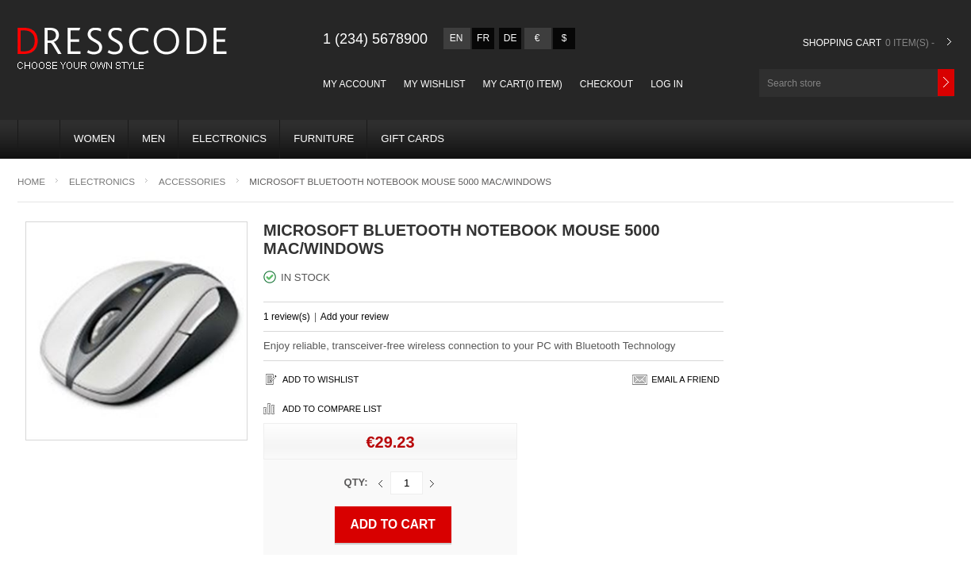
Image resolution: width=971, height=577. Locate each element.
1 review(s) (286, 316)
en (456, 38)
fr (483, 38)
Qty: (356, 482)
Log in (667, 84)
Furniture (324, 138)
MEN (153, 138)
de (510, 38)
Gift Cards (412, 138)
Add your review (354, 316)
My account (354, 84)
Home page (32, 135)
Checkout (606, 84)
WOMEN (94, 138)
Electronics (229, 138)
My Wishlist (435, 84)
